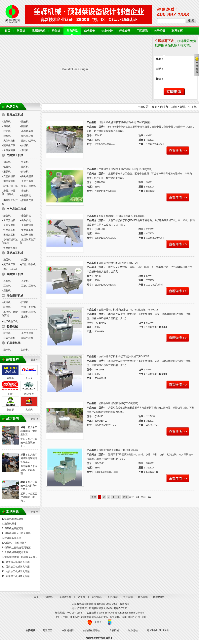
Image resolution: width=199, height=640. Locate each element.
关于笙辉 (159, 30)
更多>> (34, 359)
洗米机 (7, 349)
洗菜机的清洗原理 (13, 518)
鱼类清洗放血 (10, 247)
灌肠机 (7, 171)
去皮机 (24, 190)
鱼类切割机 (27, 225)
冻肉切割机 (9, 181)
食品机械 (114, 630)
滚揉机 (24, 316)
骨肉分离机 (27, 181)
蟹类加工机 (27, 230)
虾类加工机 (9, 230)
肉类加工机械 (168, 106)
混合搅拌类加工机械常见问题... (20, 557)
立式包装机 (9, 338)
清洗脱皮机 (27, 135)
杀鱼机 (56, 30)
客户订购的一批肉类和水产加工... (28, 486)
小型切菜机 (27, 131)
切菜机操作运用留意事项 (17, 533)
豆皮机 (7, 285)
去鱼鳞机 (26, 215)
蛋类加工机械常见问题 (18, 566)
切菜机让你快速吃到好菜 (17, 547)
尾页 (125, 497)
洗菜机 (7, 121)
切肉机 (7, 162)
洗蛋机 (7, 259)
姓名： (160, 59)
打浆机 (24, 302)
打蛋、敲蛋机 (28, 264)
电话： (160, 69)
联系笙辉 (177, 30)
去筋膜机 (26, 195)
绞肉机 (24, 162)
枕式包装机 (27, 338)
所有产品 (72, 30)
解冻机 (24, 171)
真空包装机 (27, 333)
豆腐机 (7, 281)
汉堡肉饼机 (9, 176)
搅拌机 (7, 302)
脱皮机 (24, 121)
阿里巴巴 (47, 630)
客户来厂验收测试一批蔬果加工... (28, 431)
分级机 (24, 145)
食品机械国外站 (91, 630)
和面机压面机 (28, 311)
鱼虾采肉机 (9, 225)
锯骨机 (7, 166)
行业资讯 (124, 30)
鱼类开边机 (9, 220)
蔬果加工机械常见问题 (18, 576)
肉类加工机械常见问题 (18, 571)
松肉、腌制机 (28, 186)
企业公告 (107, 30)
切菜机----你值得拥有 (15, 542)
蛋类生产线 (9, 264)
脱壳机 (7, 131)
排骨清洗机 (27, 200)
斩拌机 (7, 307)
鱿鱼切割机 (27, 234)
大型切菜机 (9, 140)
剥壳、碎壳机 (10, 269)
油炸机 (24, 349)
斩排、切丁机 (10, 186)
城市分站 (133, 630)
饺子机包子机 (10, 321)
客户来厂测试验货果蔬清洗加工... (28, 458)
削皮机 (24, 126)
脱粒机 (7, 135)
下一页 (116, 497)
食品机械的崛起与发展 (16, 552)
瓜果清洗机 (38, 30)
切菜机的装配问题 (13, 528)
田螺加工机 (9, 234)
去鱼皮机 (26, 220)
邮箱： (160, 79)
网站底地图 (159, 597)
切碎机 (7, 126)
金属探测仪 (9, 150)
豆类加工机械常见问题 (18, 561)
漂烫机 (24, 150)
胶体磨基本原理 (12, 538)
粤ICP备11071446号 (158, 630)
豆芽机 (24, 281)
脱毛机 (24, 166)
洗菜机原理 (10, 523)
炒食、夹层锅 (28, 307)
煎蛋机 (24, 259)
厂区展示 (142, 30)
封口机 (7, 333)
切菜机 (21, 30)
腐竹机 (7, 290)
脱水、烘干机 (28, 140)
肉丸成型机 (27, 176)
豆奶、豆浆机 (28, 285)
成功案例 (89, 30)
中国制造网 (68, 630)
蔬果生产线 (9, 145)
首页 (7, 30)
